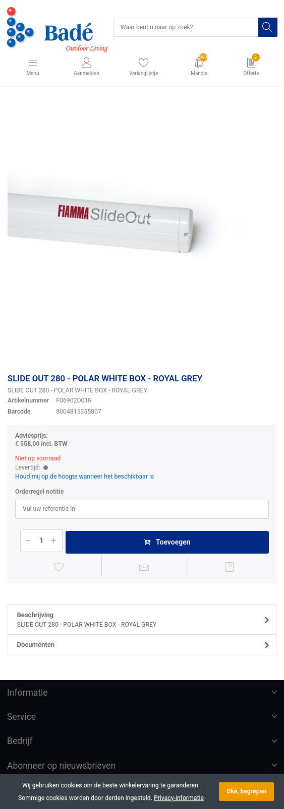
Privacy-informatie (179, 797)
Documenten (36, 644)
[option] (142, 232)
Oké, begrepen (246, 791)
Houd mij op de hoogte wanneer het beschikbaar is (84, 476)
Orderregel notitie (39, 491)
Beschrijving (139, 620)
